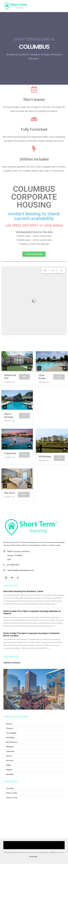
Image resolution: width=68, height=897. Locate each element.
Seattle (9, 769)
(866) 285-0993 (32, 847)
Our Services (16, 843)
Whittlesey (45, 456)
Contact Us (57, 843)
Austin (9, 756)
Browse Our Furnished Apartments (37, 843)
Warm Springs (8, 415)
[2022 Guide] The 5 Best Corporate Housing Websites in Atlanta (32, 612)
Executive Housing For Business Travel (23, 591)
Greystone (10, 453)
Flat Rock (9, 493)
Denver (9, 724)
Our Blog (10, 788)
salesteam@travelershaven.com (20, 570)
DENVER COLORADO (11, 663)
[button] (34, 254)
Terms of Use (11, 797)
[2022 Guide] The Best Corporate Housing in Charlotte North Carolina (31, 634)
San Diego (10, 737)
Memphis (10, 746)
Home (6, 843)
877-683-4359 (13, 565)
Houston (9, 760)
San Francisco (12, 742)
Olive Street (42, 376)
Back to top (33, 856)
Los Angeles (11, 733)
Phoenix (9, 728)
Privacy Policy (12, 793)
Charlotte (10, 751)
